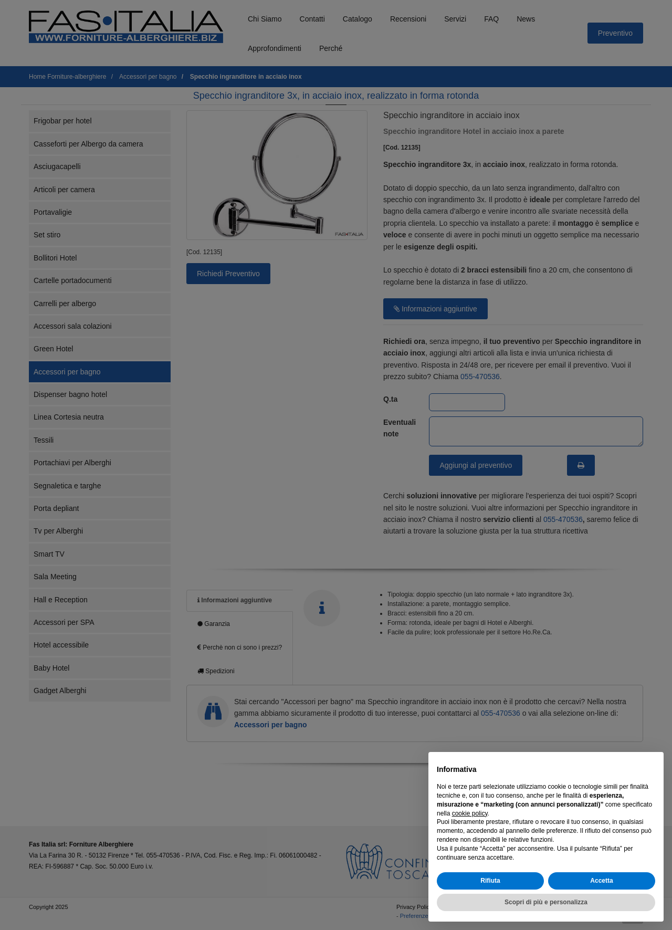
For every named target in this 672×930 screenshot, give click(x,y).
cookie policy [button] (470, 813)
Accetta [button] (601, 880)
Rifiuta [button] (490, 880)
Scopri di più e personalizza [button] (546, 902)
